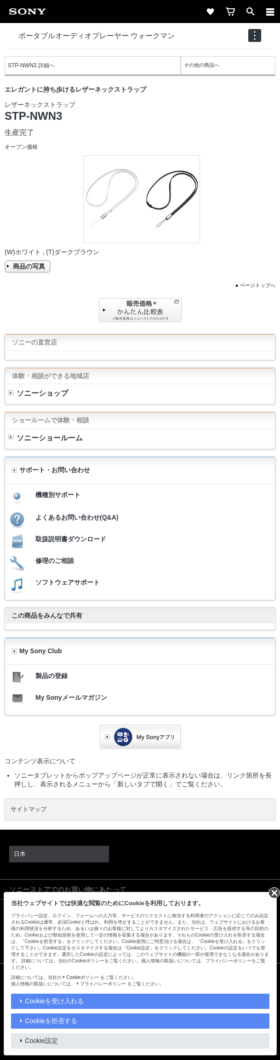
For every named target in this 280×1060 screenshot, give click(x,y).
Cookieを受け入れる (54, 1001)
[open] (250, 11)
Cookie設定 (41, 1040)
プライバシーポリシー (103, 983)
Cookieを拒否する (51, 1021)
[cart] (230, 11)
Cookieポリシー (82, 977)
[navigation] (255, 35)
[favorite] (210, 11)
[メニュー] (270, 11)
